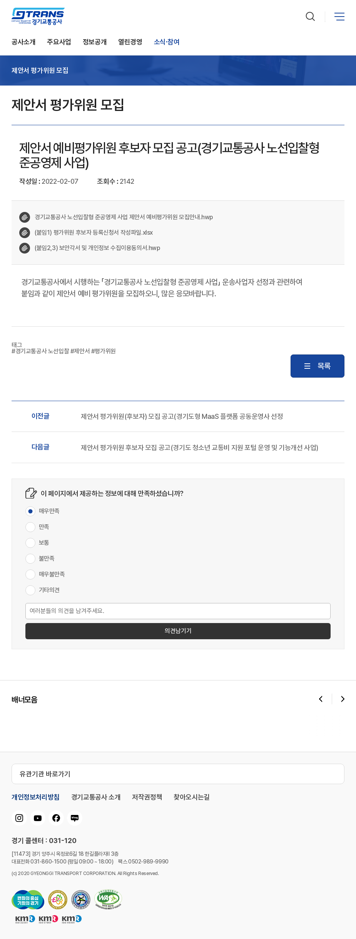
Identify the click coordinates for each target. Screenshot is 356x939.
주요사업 (59, 42)
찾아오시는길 (192, 797)
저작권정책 (147, 797)
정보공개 (95, 42)
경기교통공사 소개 (95, 797)
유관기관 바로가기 (45, 774)
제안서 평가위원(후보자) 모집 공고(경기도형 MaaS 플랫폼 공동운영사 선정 (182, 416)
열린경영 (130, 42)
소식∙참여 (167, 42)
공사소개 (23, 42)
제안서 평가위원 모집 (40, 70)
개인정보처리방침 (36, 797)
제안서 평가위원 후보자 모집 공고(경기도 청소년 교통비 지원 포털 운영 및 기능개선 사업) (199, 447)
